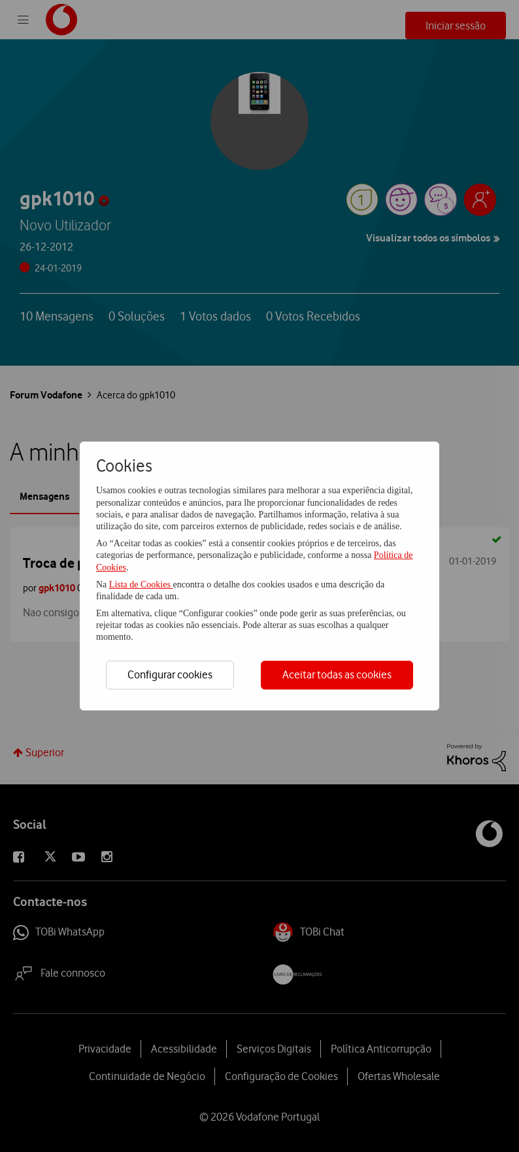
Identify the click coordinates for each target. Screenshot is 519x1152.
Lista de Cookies (141, 584)
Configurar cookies (169, 674)
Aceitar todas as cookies (337, 674)
